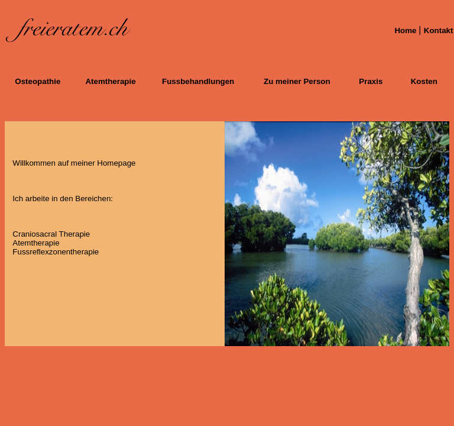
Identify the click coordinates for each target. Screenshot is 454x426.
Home (406, 30)
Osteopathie (37, 81)
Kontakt (438, 30)
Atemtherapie (110, 81)
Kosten (424, 81)
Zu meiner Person (297, 81)
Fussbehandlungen (198, 81)
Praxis (370, 81)
